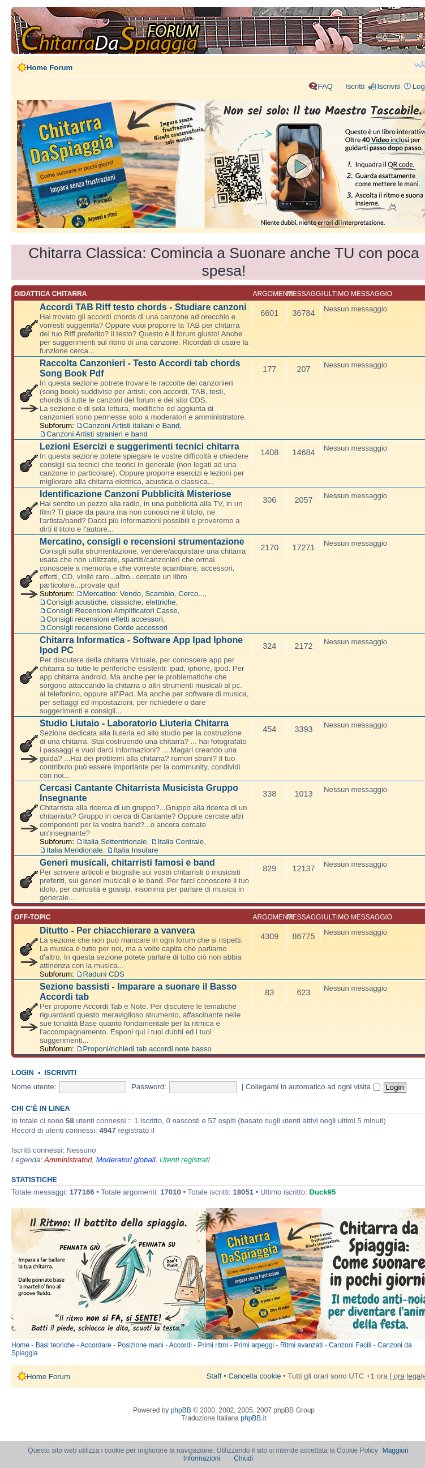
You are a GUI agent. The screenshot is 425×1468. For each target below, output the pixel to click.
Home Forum (49, 67)
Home (20, 1345)
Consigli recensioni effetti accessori (104, 619)
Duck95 (323, 1192)
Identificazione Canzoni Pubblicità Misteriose (135, 494)
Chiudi (243, 1458)
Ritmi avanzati (301, 1345)
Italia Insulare (136, 850)
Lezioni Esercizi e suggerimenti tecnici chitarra (139, 446)
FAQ (325, 86)
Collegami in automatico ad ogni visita (313, 1086)
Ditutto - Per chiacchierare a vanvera (117, 930)
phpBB (181, 1410)
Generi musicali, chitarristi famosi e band (127, 862)
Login (22, 1073)
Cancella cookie (254, 1376)
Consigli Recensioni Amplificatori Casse (112, 610)
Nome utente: (33, 1086)
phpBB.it (253, 1418)
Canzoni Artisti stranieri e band (97, 434)
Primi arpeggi (254, 1345)
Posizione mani (140, 1345)
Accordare (95, 1345)
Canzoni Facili (350, 1345)
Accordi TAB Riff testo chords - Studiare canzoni (143, 307)
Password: (148, 1086)
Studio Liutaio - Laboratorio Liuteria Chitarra (134, 723)
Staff (214, 1376)
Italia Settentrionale (115, 841)
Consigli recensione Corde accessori (107, 627)
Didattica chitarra (50, 294)
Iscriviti (388, 86)
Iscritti (354, 86)
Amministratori (68, 1159)
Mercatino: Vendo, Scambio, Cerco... (144, 593)
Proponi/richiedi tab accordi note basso (147, 1049)
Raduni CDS (104, 974)
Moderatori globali (126, 1159)
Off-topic (32, 917)
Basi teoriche (55, 1345)
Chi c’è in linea (40, 1108)
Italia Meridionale (74, 850)
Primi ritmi (213, 1345)
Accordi (180, 1345)
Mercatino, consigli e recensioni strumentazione (142, 541)
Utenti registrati (185, 1159)
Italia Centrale (181, 841)
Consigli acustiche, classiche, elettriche (111, 602)
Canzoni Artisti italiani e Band (131, 425)
